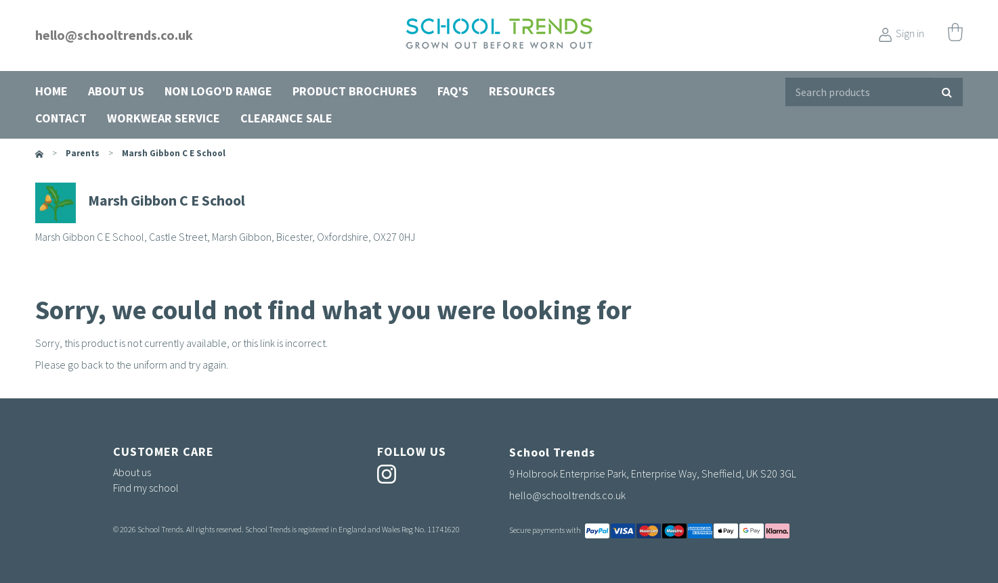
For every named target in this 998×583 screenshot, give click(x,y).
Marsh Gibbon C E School (173, 153)
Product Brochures (354, 91)
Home (51, 91)
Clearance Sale (286, 118)
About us (116, 91)
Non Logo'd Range (218, 91)
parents (83, 153)
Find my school (146, 487)
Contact (61, 118)
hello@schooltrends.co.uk (114, 34)
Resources (522, 91)
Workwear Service (163, 118)
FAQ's (453, 91)
